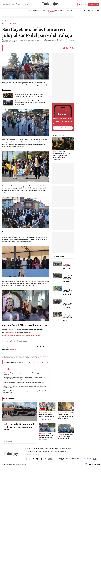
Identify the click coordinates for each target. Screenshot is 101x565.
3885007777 (13, 350)
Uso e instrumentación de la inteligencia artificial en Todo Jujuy (69, 459)
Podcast (38, 451)
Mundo (62, 10)
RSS (84, 458)
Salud (69, 449)
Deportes (51, 449)
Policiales (69, 10)
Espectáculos (55, 451)
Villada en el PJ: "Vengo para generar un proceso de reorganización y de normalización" (24, 391)
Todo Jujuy (5, 21)
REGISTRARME (94, 4)
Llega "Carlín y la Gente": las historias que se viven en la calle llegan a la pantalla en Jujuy (24, 386)
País (49, 10)
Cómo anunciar (95, 459)
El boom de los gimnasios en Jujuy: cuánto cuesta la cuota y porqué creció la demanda (25, 373)
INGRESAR (83, 4)
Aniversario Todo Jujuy (32, 454)
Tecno (33, 451)
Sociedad (15, 21)
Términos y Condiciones (50, 459)
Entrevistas (46, 451)
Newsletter (51, 12)
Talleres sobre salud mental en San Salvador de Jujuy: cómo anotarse (23, 382)
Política (54, 10)
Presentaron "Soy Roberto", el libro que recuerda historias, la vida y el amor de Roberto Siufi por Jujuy (24, 378)
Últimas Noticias (34, 10)
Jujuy (43, 10)
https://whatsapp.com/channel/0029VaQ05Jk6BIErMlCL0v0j (21, 335)
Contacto (89, 458)
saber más (63, 128)
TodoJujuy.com (9, 332)
